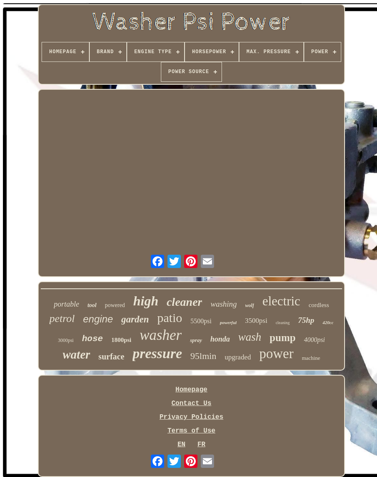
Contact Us (191, 403)
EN (181, 444)
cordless (318, 305)
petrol (62, 318)
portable (66, 304)
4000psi (314, 339)
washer (161, 335)
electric (281, 301)
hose (92, 339)
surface (111, 356)
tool (91, 305)
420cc (328, 322)
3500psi (256, 321)
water (76, 354)
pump (283, 337)
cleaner (184, 301)
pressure (157, 353)
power (276, 353)
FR (201, 444)
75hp (306, 320)
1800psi (121, 340)
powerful (228, 322)
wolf (249, 305)
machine (311, 358)
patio (169, 318)
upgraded (237, 357)
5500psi (201, 321)
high (145, 300)
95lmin (203, 356)
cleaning (283, 322)
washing (223, 304)
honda (220, 339)
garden (135, 319)
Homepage (191, 389)
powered (115, 305)
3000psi (66, 340)
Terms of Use (191, 431)
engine (98, 319)
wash (249, 337)
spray (196, 340)
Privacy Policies (192, 417)
